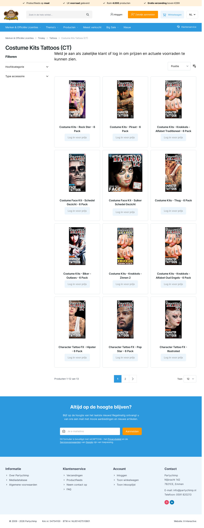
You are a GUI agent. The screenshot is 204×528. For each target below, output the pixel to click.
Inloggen (120, 475)
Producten (70, 27)
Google (89, 442)
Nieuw (127, 27)
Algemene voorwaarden (21, 484)
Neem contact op (75, 484)
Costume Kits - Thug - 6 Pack (173, 200)
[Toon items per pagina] (190, 378)
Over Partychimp (17, 475)
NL (192, 14)
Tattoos (53, 38)
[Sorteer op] (179, 66)
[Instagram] (167, 502)
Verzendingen (73, 475)
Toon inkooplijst (124, 484)
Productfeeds (72, 480)
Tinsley (41, 38)
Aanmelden (132, 431)
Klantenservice (186, 26)
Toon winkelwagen (126, 480)
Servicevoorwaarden (70, 442)
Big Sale (112, 27)
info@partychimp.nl (184, 490)
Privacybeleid (114, 439)
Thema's (52, 27)
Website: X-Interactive (185, 521)
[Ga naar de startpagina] (11, 14)
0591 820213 (183, 494)
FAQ (67, 489)
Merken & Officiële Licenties (23, 27)
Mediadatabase (16, 480)
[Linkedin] (172, 502)
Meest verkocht (92, 27)
